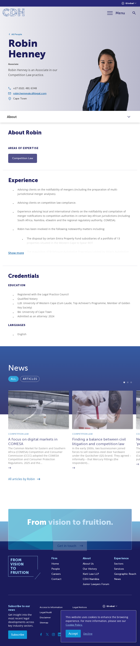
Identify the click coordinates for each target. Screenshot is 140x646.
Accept (73, 634)
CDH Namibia (91, 579)
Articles (30, 390)
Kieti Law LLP (91, 574)
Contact (56, 579)
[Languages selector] (129, 3)
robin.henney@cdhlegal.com (29, 96)
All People (16, 34)
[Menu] (116, 13)
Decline (87, 633)
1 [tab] (124, 406)
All (13, 390)
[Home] (13, 13)
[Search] (134, 13)
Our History (90, 568)
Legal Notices (80, 607)
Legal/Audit (46, 612)
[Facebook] (41, 634)
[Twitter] (47, 634)
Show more (16, 253)
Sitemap (44, 622)
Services (119, 568)
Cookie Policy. (74, 624)
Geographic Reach (125, 574)
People (55, 568)
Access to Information (51, 607)
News (117, 579)
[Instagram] (53, 634)
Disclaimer (45, 617)
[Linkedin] (60, 634)
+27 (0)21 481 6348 (25, 90)
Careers (56, 574)
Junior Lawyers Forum (96, 584)
